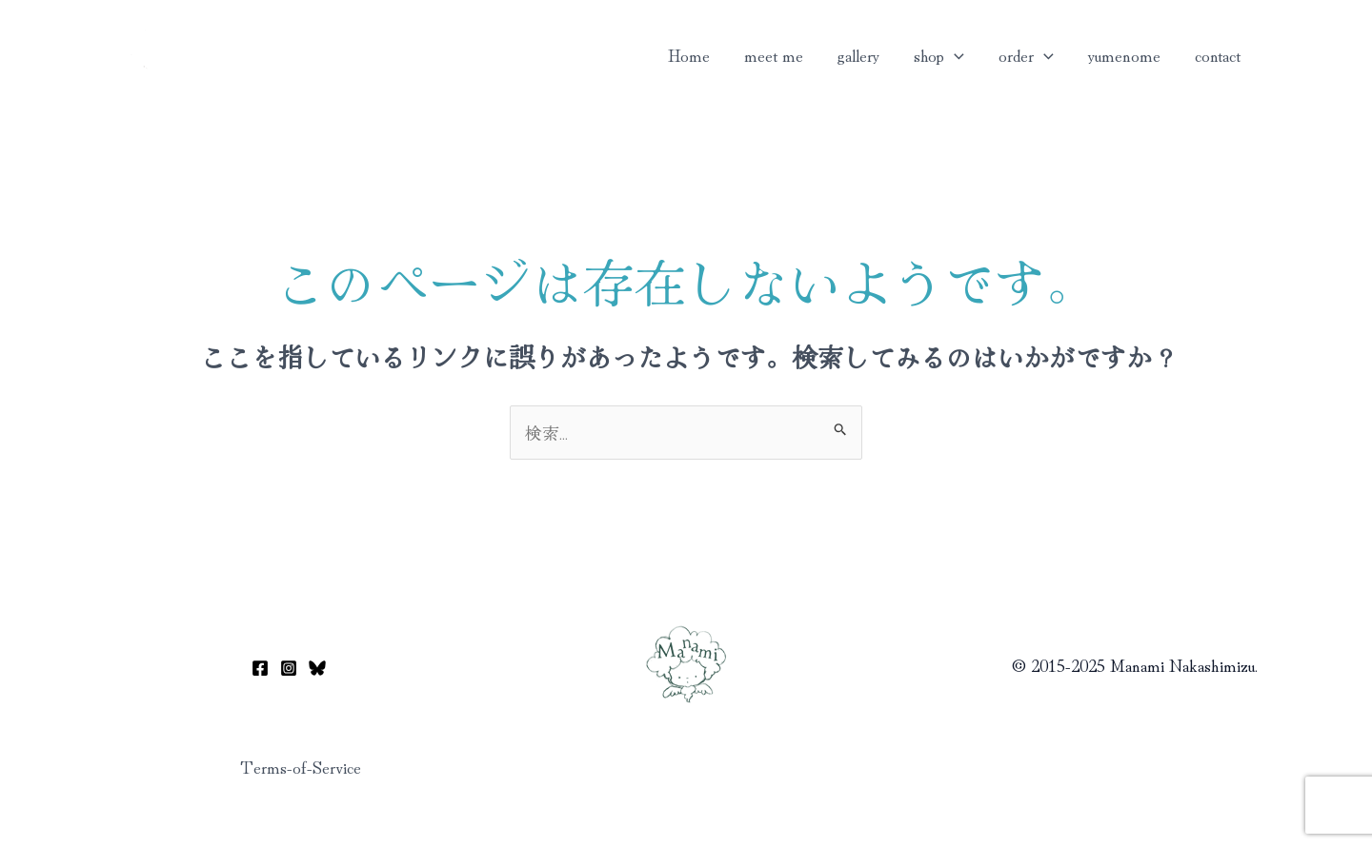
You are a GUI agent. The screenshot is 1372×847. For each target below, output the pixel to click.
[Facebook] (260, 668)
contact (1218, 54)
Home (689, 54)
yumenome (1124, 54)
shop (939, 54)
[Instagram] (288, 668)
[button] (954, 54)
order (1026, 54)
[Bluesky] (317, 668)
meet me (773, 54)
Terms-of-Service (300, 766)
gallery (858, 54)
